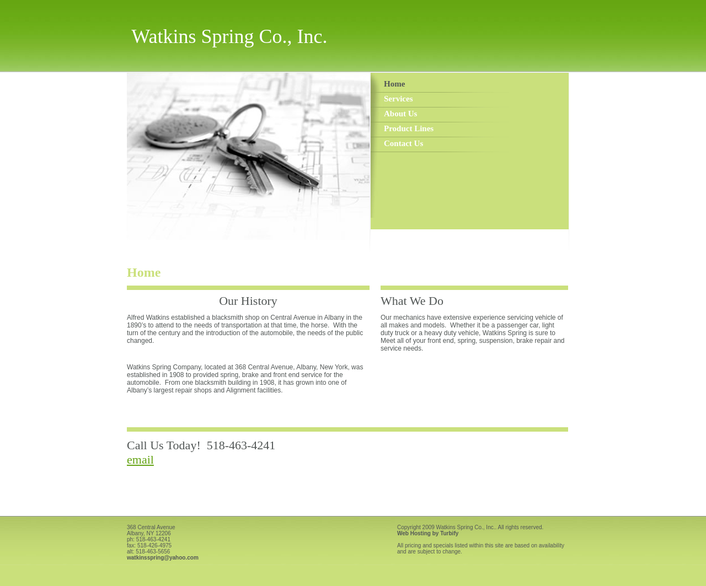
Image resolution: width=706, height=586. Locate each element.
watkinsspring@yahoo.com (163, 558)
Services (398, 98)
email (140, 459)
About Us (400, 113)
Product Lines (409, 128)
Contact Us (403, 143)
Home (394, 83)
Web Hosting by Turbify (427, 533)
